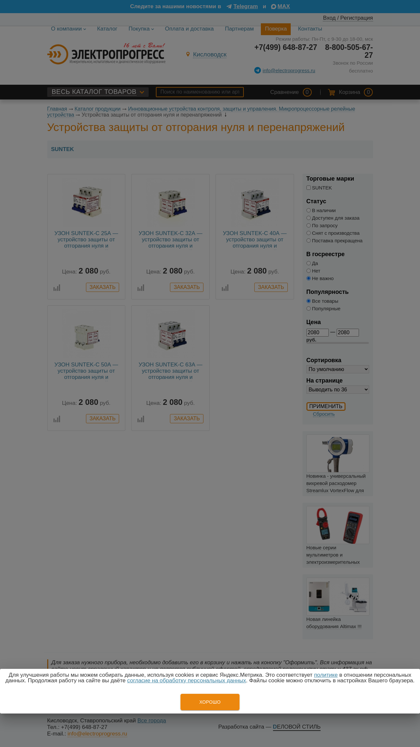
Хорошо (209, 702)
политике (326, 675)
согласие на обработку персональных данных (186, 680)
